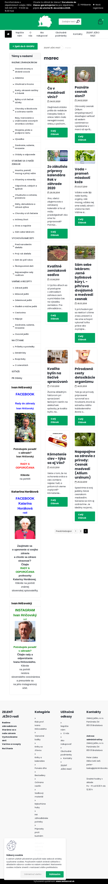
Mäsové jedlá (22, 294)
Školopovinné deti (24, 266)
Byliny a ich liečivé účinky (24, 101)
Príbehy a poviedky (24, 346)
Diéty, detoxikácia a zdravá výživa (25, 206)
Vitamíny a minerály (25, 179)
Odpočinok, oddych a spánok (26, 187)
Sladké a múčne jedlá (26, 306)
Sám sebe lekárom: (24, 232)
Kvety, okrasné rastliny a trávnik (26, 92)
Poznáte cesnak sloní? (82, 91)
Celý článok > (57, 132)
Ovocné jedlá (22, 334)
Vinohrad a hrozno (24, 84)
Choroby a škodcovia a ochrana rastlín (26, 110)
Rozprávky (20, 359)
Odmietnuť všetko (32, 874)
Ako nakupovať (42, 34)
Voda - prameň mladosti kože (82, 175)
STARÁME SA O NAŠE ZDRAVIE (23, 162)
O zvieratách (21, 365)
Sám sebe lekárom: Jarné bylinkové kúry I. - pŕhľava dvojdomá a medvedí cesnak (84, 281)
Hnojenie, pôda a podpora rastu (23, 131)
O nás (30, 34)
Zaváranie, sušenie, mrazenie (24, 147)
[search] (67, 21)
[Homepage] (8, 34)
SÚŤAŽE (16, 371)
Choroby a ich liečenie (26, 213)
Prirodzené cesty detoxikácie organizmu (85, 375)
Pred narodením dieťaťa (23, 246)
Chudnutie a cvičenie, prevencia (26, 196)
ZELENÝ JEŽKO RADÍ (92, 34)
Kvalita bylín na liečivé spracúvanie (58, 375)
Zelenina (19, 78)
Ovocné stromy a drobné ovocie (24, 70)
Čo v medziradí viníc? (56, 92)
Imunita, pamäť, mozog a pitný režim (25, 172)
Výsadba (19, 139)
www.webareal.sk (65, 881)
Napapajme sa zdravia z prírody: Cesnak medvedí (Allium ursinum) (85, 464)
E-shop (23, 46)
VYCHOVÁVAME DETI (23, 238)
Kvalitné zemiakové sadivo (56, 270)
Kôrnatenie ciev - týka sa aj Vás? (56, 458)
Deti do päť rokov (24, 259)
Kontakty (78, 34)
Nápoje (18, 318)
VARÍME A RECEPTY (22, 281)
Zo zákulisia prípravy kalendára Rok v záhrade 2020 (57, 177)
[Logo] (24, 22)
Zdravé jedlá (21, 287)
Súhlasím (54, 874)
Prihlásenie (86, 4)
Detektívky (20, 352)
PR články (17, 378)
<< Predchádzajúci (64, 531)
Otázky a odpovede (25, 154)
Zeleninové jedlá (23, 300)
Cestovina (20, 312)
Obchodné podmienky (61, 34)
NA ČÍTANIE (18, 340)
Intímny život (21, 219)
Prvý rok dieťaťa (23, 253)
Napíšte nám (20, 34)
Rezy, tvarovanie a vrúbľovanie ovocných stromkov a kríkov (26, 121)
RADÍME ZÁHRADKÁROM (24, 62)
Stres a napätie (23, 225)
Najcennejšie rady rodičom (24, 274)
